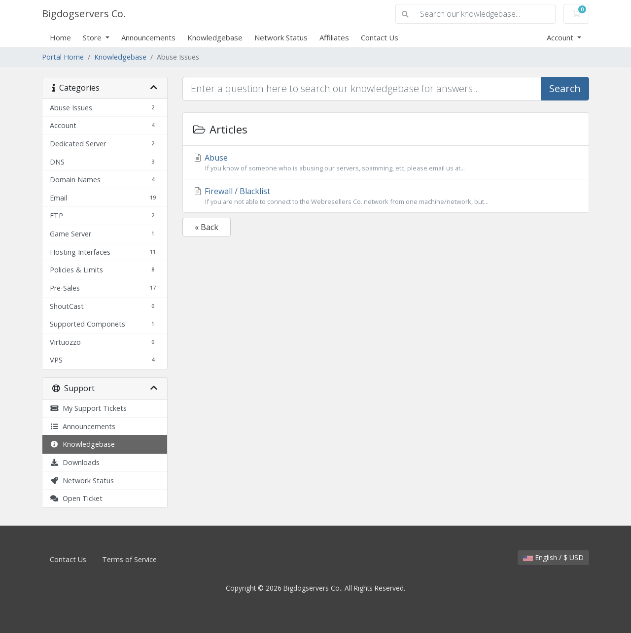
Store (93, 37)
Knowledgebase (215, 37)
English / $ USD (553, 557)
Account (561, 37)
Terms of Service (129, 559)
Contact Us (379, 37)
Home (60, 37)
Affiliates (334, 37)
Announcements (148, 37)
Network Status (281, 37)
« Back (206, 227)
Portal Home (63, 57)
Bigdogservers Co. (84, 13)
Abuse (386, 162)
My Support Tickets (88, 408)
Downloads (75, 462)
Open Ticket (76, 498)
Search (565, 88)
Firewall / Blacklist (386, 196)
